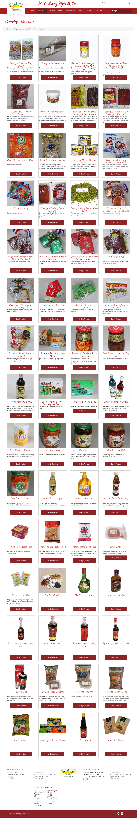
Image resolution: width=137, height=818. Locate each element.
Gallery (80, 11)
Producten (41, 11)
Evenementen (70, 11)
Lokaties (89, 11)
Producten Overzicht (22, 29)
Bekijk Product (21, 77)
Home (33, 11)
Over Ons (98, 11)
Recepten (52, 11)
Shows (60, 11)
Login (115, 11)
